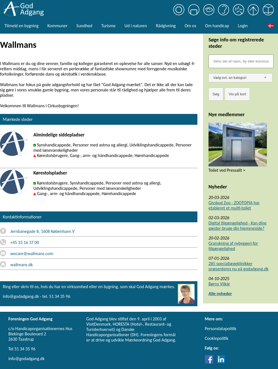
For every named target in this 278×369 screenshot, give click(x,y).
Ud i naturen (136, 25)
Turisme (108, 25)
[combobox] (240, 77)
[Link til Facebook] (210, 362)
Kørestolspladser (50, 173)
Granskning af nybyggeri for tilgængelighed (233, 246)
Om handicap (217, 25)
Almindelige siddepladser (59, 135)
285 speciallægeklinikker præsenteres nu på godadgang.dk (239, 266)
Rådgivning (166, 25)
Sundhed (84, 25)
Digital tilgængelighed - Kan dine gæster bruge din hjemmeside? (238, 225)
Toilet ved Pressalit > (227, 170)
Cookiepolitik (217, 338)
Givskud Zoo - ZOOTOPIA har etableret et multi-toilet (234, 205)
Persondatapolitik (220, 328)
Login (243, 25)
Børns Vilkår (219, 283)
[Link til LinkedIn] (221, 362)
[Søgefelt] (241, 61)
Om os (190, 25)
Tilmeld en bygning (21, 25)
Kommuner (57, 25)
